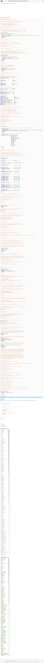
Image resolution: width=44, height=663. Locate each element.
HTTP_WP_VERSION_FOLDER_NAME (5, 654)
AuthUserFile (5, 463)
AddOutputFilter (5, 471)
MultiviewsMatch (5, 527)
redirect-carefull (5, 623)
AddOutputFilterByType (5, 441)
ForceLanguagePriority (5, 508)
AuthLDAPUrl (5, 517)
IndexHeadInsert (5, 504)
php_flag (5, 397)
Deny (5, 434)
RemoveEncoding (5, 519)
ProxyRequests (5, 538)
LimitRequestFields (5, 546)
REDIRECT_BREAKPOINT (5, 648)
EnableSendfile (5, 532)
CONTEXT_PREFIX (5, 588)
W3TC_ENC (5, 585)
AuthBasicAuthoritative (5, 512)
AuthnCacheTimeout (5, 551)
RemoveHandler (5, 475)
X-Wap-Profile (5, 587)
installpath (5, 645)
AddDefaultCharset (5, 443)
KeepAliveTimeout (5, 554)
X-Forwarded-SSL (5, 647)
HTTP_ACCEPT (5, 593)
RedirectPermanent (5, 488)
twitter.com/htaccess (3, 426)
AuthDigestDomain (5, 530)
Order (2, 397)
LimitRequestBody (5, 483)
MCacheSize (5, 540)
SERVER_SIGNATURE (5, 635)
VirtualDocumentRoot (5, 458)
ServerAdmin (5, 522)
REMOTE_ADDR (5, 582)
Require (14, 397)
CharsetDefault (5, 498)
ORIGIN (5, 568)
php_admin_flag (5, 520)
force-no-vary (4, 400)
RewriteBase (17, 397)
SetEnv (5, 457)
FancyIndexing (5, 478)
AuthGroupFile (5, 469)
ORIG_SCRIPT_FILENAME (5, 642)
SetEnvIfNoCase (40, 397)
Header (5, 435)
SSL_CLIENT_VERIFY (5, 633)
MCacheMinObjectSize (5, 537)
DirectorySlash (5, 479)
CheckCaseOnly (5, 521)
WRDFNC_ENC (5, 617)
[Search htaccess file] (37, 1)
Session (35, 397)
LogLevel (5, 529)
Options (1, 397)
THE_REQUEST (5, 575)
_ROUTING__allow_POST (5, 606)
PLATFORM (5, 644)
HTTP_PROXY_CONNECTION (5, 631)
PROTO (5, 580)
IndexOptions (5, 477)
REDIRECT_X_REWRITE (5, 620)
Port (5, 456)
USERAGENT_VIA (5, 607)
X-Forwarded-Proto (5, 586)
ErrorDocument (5, 437)
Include (5, 448)
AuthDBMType (5, 543)
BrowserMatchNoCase (5, 506)
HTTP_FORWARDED (5, 630)
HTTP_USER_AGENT (5, 572)
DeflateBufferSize (5, 545)
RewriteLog (5, 518)
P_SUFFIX (5, 624)
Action (5, 473)
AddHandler (5, 459)
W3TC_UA (5, 599)
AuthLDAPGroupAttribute (5, 553)
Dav (5, 489)
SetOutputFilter (2, 398)
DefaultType (5, 505)
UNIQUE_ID (5, 649)
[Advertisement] (22, 10)
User (5, 449)
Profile (5, 584)
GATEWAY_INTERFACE (5, 627)
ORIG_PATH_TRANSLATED (5, 643)
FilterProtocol (5, 467)
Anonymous (5, 476)
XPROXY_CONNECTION (5, 609)
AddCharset (2, 3)
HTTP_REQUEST (5, 616)
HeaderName (5, 486)
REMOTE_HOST (5, 601)
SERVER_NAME (5, 581)
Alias (5, 472)
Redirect (9, 397)
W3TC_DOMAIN (5, 622)
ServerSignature (5, 464)
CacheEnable (5, 548)
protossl (5, 573)
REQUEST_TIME (5, 639)
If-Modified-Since (5, 597)
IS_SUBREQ (5, 604)
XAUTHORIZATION (5, 603)
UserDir (5, 502)
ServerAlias (5, 535)
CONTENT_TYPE (5, 595)
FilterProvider (5, 466)
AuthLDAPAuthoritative (5, 541)
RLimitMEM (5, 544)
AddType (5, 440)
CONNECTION (5, 602)
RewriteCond (20, 397)
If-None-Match (5, 600)
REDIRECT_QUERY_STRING (5, 626)
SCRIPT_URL (5, 611)
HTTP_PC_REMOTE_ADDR (5, 610)
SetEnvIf (37, 397)
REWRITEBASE (5, 589)
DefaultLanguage (5, 480)
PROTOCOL (5, 651)
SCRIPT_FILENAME (27, 400)
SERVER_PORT (32, 400)
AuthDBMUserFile (5, 533)
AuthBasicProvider (5, 487)
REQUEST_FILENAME (18, 400)
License (5, 394)
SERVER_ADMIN (5, 596)
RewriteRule (26, 397)
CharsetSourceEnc (5, 500)
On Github (2, 394)
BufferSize (5, 550)
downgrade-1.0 (5, 590)
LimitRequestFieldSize (5, 547)
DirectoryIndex (5, 442)
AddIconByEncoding (5, 507)
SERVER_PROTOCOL (5, 636)
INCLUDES (13, 400)
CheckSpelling (5, 495)
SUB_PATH (5, 652)
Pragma (5, 578)
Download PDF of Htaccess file (6, 403)
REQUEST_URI (23, 400)
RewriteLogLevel (5, 515)
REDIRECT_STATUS (5, 571)
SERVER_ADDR (5, 574)
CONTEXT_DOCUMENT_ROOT (5, 653)
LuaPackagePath (5, 528)
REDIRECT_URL (5, 612)
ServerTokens (32, 397)
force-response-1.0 (5, 594)
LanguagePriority (5, 501)
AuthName (5, 460)
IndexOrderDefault (5, 496)
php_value (7, 397)
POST (5, 570)
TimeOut (5, 485)
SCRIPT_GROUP (5, 638)
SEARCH (5, 598)
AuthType (5, 462)
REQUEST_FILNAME (5, 619)
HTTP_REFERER (5, 577)
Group (5, 474)
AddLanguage (5, 492)
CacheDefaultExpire (5, 549)
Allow (5, 433)
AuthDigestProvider (5, 511)
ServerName (5, 491)
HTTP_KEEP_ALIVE (5, 614)
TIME (36, 400)
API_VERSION (5, 628)
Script (30, 397)
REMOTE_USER (5, 591)
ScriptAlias (5, 514)
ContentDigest (5, 503)
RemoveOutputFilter (5, 525)
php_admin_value (5, 490)
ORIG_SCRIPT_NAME (5, 641)
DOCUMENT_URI (5, 655)
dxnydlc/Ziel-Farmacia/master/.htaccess (10, 3)
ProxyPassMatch (5, 524)
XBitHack (5, 499)
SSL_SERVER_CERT (5, 632)
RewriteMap (5, 509)
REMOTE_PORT (5, 646)
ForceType (5, 470)
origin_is (5, 625)
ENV (5, 562)
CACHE (5, 583)
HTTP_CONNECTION (5, 615)
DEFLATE (1, 400)
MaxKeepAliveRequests (5, 536)
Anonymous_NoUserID (5, 542)
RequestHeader (12, 397)
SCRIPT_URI (5, 629)
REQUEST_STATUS (5, 640)
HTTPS (11, 400)
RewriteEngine (23, 397)
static (35, 400)
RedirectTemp (5, 461)
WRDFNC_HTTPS (5, 618)
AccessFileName (5, 531)
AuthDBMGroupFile (5, 534)
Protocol (5, 482)
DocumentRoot (5, 493)
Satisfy (28, 397)
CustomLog (5, 516)
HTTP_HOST (8, 400)
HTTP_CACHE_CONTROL (5, 613)
